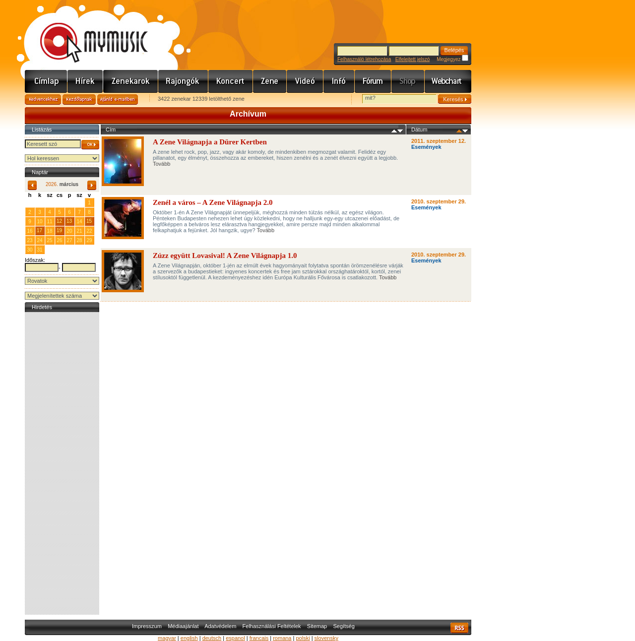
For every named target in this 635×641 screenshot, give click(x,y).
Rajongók (183, 81)
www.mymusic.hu (85, 32)
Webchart (448, 81)
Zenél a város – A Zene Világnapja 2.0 (212, 202)
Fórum (373, 81)
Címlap (46, 81)
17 (39, 230)
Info (339, 81)
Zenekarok (130, 81)
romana (282, 638)
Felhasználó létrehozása (364, 59)
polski (303, 638)
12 (59, 221)
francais (259, 638)
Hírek (85, 81)
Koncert (230, 81)
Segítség (343, 626)
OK (90, 144)
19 (59, 230)
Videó (305, 81)
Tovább (161, 164)
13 (69, 221)
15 (89, 221)
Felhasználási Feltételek (272, 626)
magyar (167, 638)
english (189, 638)
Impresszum (147, 626)
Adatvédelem (220, 626)
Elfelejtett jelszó (412, 59)
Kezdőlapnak (79, 99)
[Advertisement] (62, 463)
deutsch (212, 638)
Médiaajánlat (183, 626)
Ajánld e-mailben (117, 99)
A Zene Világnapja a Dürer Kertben (210, 142)
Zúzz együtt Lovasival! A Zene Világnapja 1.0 (225, 255)
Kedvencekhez (43, 99)
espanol (235, 638)
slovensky (326, 638)
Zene (270, 81)
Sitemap (317, 626)
